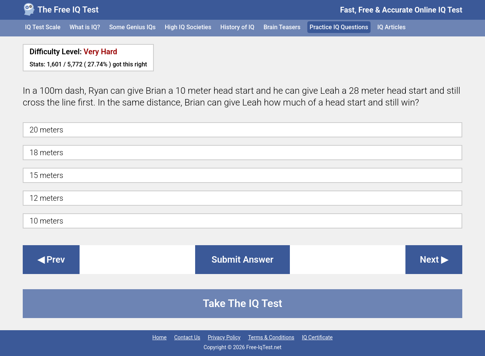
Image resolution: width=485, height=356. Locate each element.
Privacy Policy (224, 337)
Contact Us (187, 337)
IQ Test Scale (43, 27)
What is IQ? (85, 27)
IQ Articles (391, 27)
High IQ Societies (188, 27)
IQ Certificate (317, 337)
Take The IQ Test (242, 303)
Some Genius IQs (132, 27)
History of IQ (238, 27)
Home (159, 337)
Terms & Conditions (271, 337)
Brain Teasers (281, 27)
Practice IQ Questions (339, 27)
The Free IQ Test (68, 9)
